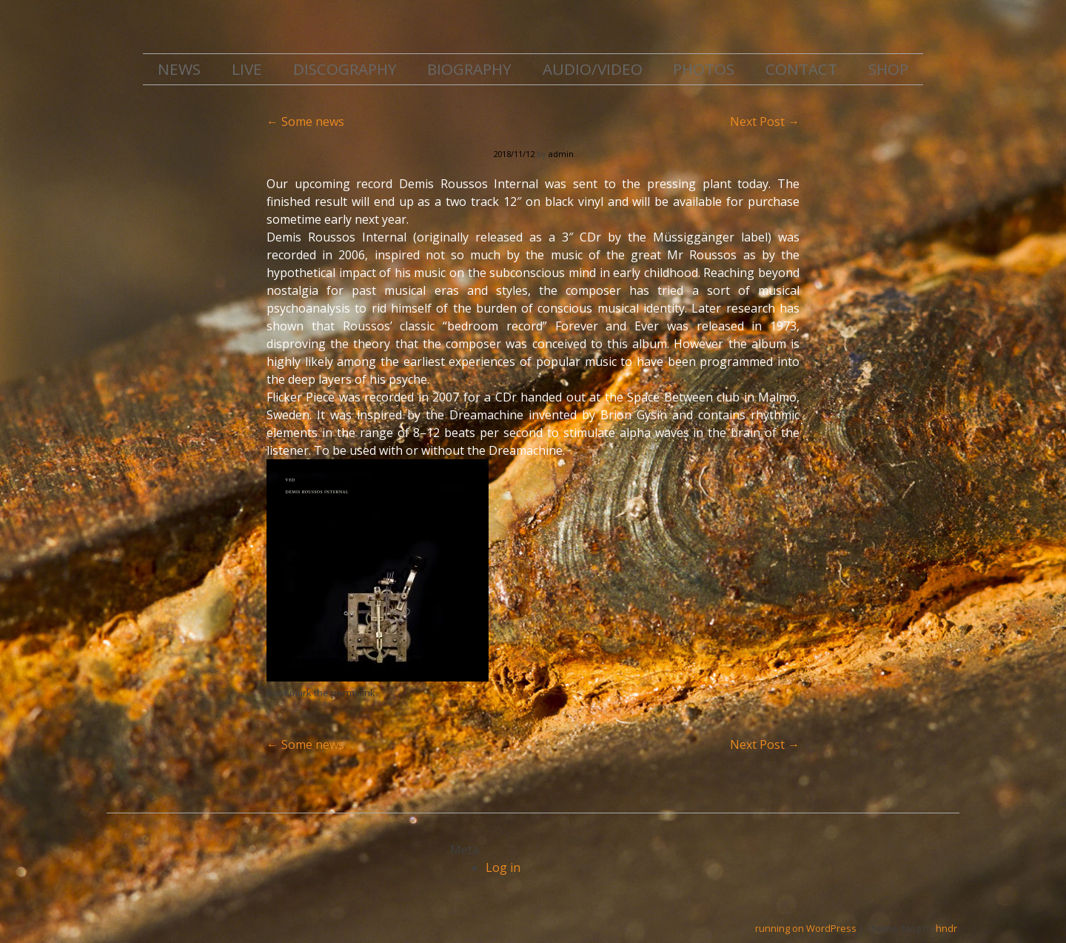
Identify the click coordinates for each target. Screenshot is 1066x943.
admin (561, 153)
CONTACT (801, 69)
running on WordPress (806, 928)
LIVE (247, 69)
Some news (305, 121)
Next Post (765, 121)
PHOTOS (703, 69)
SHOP (888, 69)
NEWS (179, 69)
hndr (946, 928)
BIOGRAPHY (469, 69)
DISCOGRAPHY (345, 69)
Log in (503, 867)
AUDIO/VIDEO (593, 69)
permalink (353, 692)
